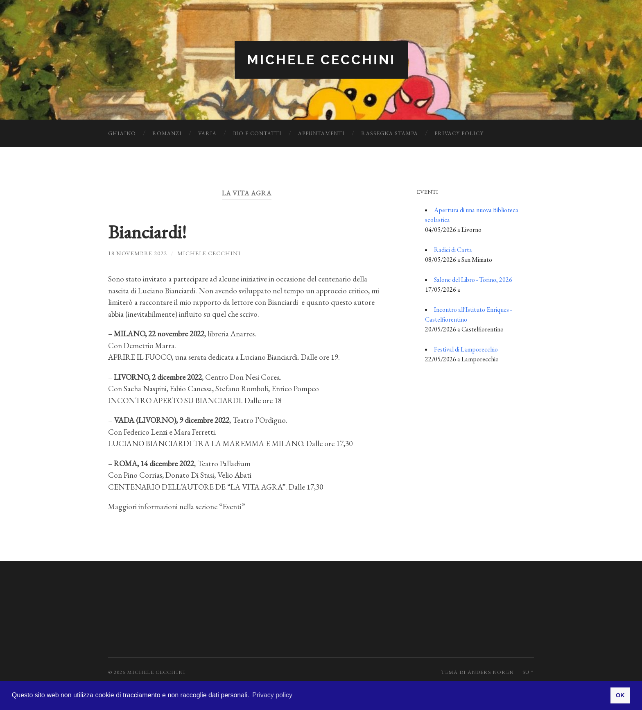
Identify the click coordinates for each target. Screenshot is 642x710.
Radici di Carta (453, 249)
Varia (207, 133)
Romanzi (167, 133)
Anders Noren (491, 672)
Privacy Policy (459, 133)
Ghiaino (122, 133)
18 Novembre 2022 (137, 253)
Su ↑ (528, 672)
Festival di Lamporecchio (466, 349)
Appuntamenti (321, 133)
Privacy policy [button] (272, 695)
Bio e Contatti (257, 133)
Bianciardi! (147, 232)
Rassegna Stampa (389, 133)
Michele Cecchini (321, 59)
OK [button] (620, 695)
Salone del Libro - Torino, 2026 (473, 279)
